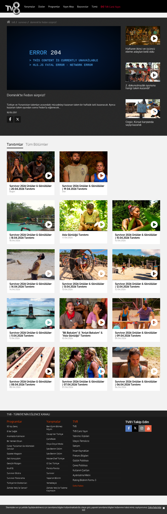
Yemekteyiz (51, 483)
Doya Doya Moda (54, 443)
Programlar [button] (54, 6)
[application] (64, 58)
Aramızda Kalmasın (16, 436)
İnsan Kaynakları (81, 450)
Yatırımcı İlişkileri (81, 436)
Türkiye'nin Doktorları (17, 483)
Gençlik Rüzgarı (14, 463)
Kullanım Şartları (81, 470)
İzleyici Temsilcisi (81, 441)
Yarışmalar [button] (29, 6)
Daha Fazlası (78, 486)
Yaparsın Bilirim (53, 478)
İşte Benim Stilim (54, 448)
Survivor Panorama (16, 478)
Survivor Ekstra (14, 473)
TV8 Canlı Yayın (110, 6)
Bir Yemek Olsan (14, 441)
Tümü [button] (95, 6)
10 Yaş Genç (12, 426)
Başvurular (82, 6)
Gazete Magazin (14, 453)
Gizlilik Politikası (81, 460)
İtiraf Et (10, 468)
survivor (22, 22)
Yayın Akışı (68, 6)
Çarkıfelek (51, 439)
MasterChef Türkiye (55, 458)
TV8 (74, 426)
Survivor (50, 473)
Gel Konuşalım (13, 458)
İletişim (76, 445)
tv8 (13, 22)
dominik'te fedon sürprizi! (43, 22)
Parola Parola (52, 468)
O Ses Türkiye (52, 463)
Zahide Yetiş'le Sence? (17, 487)
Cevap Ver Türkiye (54, 434)
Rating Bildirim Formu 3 (84, 480)
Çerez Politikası (80, 465)
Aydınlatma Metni (81, 475)
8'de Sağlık (12, 431)
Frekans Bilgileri (80, 455)
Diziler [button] (41, 6)
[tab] (15, 145)
